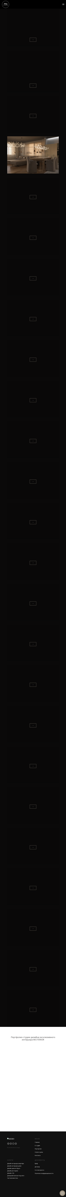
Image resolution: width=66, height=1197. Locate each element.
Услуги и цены (39, 1152)
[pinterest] (16, 1143)
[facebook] (8, 1143)
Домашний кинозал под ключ (15, 1175)
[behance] (11, 1143)
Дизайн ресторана (12, 1171)
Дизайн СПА (10, 1173)
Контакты (37, 1155)
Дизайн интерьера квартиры (15, 1163)
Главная (37, 1142)
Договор (37, 1167)
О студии (37, 1145)
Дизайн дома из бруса (13, 1168)
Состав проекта (39, 1170)
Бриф (36, 1163)
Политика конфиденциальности (44, 1173)
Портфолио (38, 1149)
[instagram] (13, 1143)
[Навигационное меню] (63, 4)
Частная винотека (12, 1178)
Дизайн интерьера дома (14, 1166)
